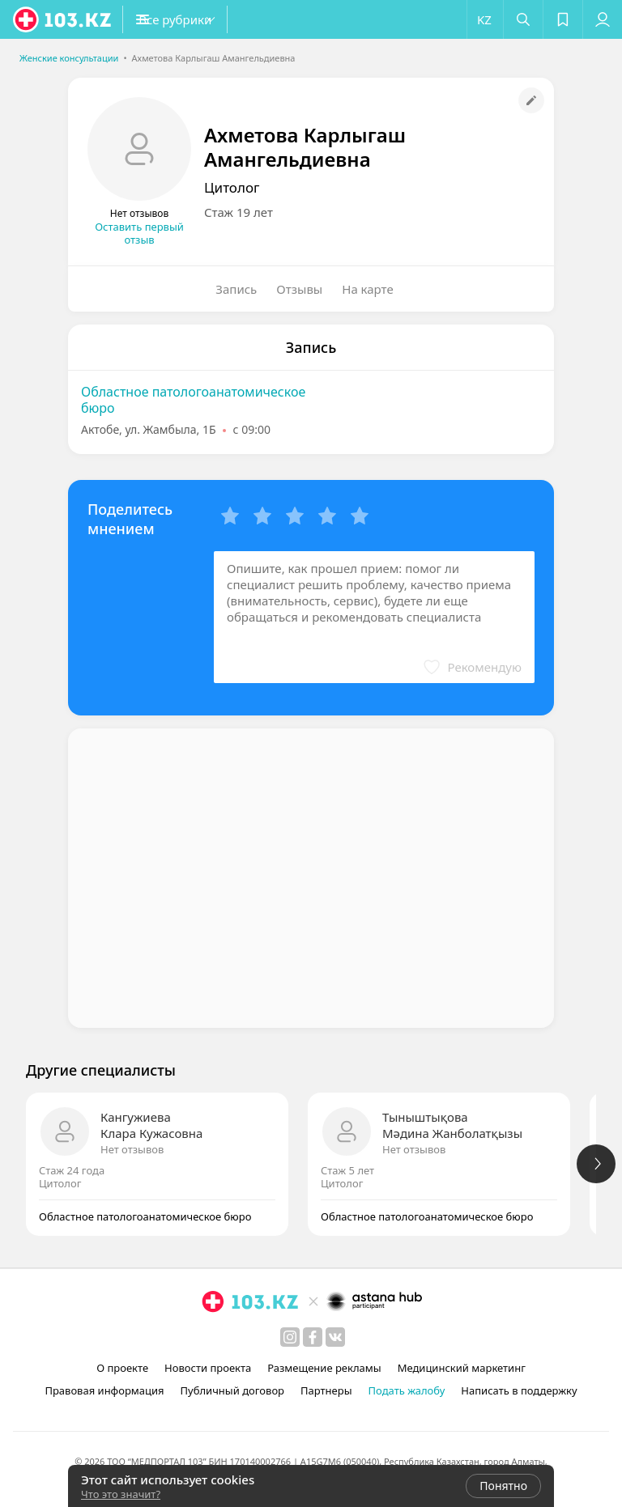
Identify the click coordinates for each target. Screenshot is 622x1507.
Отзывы (299, 289)
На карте (367, 289)
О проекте (122, 1368)
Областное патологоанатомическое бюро (193, 400)
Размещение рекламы (324, 1368)
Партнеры (326, 1390)
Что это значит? (120, 1494)
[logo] (63, 19)
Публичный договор (232, 1390)
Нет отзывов (132, 1149)
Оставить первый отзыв (139, 233)
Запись (236, 289)
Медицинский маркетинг (462, 1368)
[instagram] (290, 1337)
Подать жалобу (407, 1390)
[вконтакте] (335, 1337)
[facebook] (312, 1337)
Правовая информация (104, 1390)
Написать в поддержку (519, 1390)
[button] (202, 19)
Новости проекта (207, 1368)
